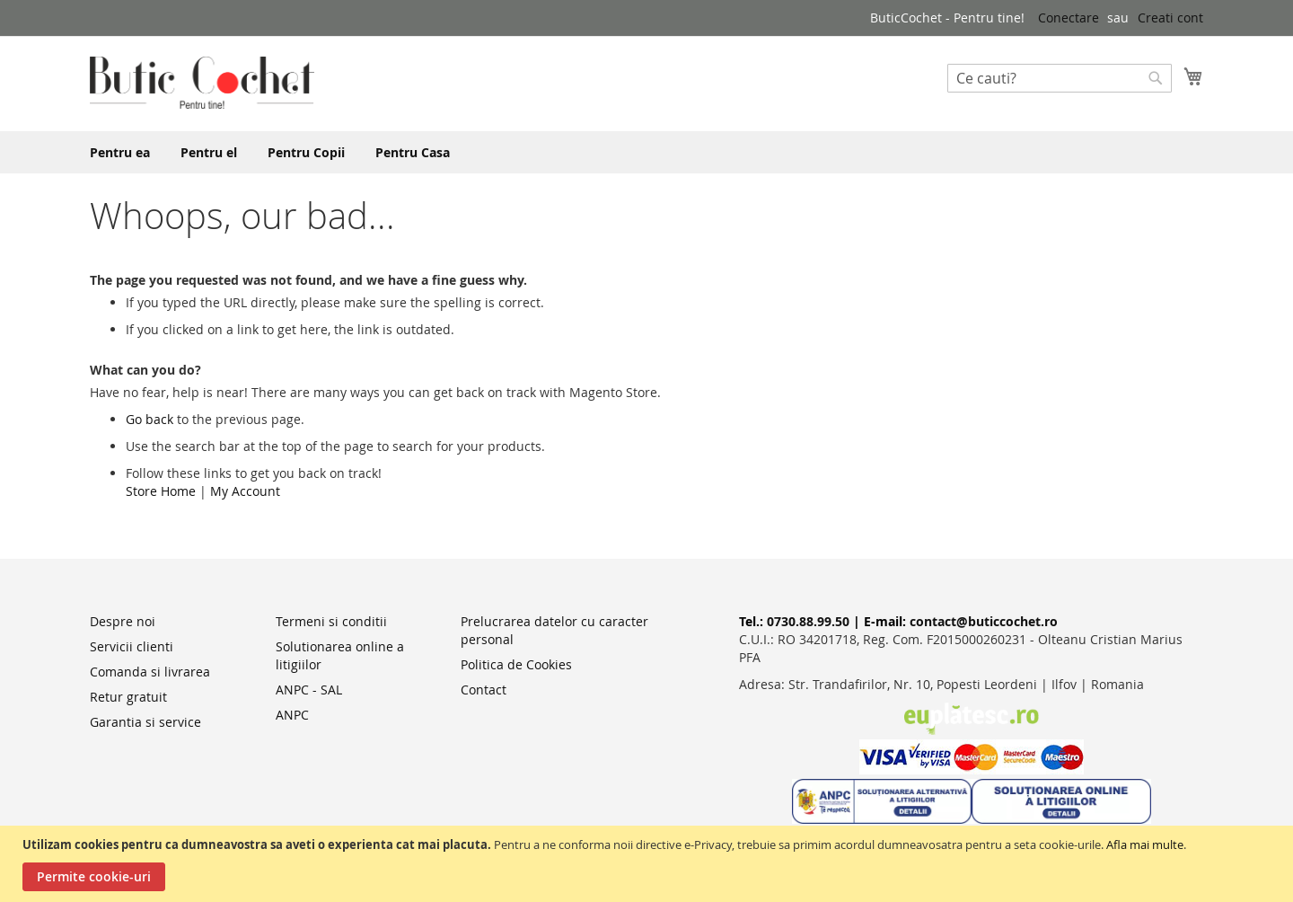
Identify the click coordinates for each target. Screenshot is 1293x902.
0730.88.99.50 (808, 621)
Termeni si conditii (331, 621)
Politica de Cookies (516, 664)
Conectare (1068, 17)
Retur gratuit (128, 696)
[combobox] (1059, 78)
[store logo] (202, 83)
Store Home (161, 491)
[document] (648, 863)
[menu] (646, 152)
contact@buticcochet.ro (984, 621)
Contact (483, 689)
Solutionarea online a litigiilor (340, 655)
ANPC (292, 714)
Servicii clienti (131, 646)
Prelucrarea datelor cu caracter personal (554, 630)
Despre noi (122, 621)
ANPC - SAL (309, 689)
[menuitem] (120, 152)
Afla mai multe (1144, 844)
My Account (245, 491)
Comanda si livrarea (150, 671)
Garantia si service (145, 721)
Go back (149, 419)
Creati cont (1170, 17)
